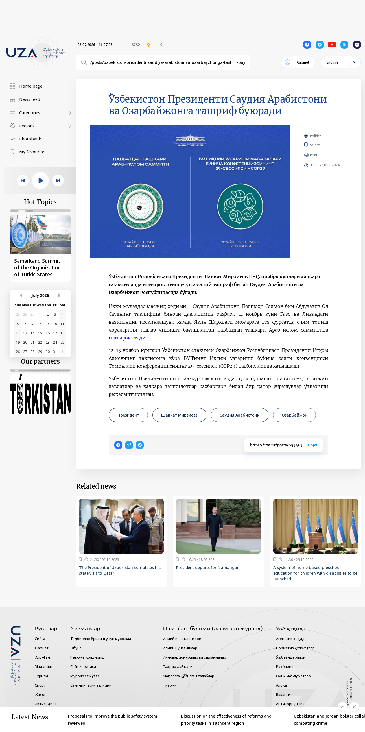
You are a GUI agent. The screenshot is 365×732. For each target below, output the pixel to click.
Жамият (42, 647)
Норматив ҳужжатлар (295, 647)
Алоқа (281, 685)
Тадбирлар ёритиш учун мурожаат (101, 638)
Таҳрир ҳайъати (178, 666)
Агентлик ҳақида (291, 638)
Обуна (76, 647)
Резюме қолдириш (87, 657)
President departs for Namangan (208, 567)
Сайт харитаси (83, 666)
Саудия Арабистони (239, 415)
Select (321, 144)
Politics (316, 136)
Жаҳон (41, 694)
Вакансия (284, 694)
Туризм (41, 675)
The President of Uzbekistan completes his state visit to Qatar (120, 570)
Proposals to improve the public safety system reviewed (112, 719)
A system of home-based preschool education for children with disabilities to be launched (315, 573)
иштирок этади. (128, 338)
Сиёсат (41, 638)
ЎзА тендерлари (290, 657)
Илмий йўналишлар (180, 647)
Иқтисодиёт (46, 703)
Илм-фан (42, 657)
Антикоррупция (290, 703)
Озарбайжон (294, 415)
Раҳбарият (285, 666)
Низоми (170, 685)
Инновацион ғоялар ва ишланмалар (194, 657)
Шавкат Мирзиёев (179, 415)
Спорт (40, 685)
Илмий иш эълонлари (182, 638)
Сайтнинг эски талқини (91, 685)
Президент (128, 415)
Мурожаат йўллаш (86, 675)
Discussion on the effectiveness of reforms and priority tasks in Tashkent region (226, 719)
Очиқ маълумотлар (293, 675)
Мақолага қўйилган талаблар (188, 675)
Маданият (44, 666)
